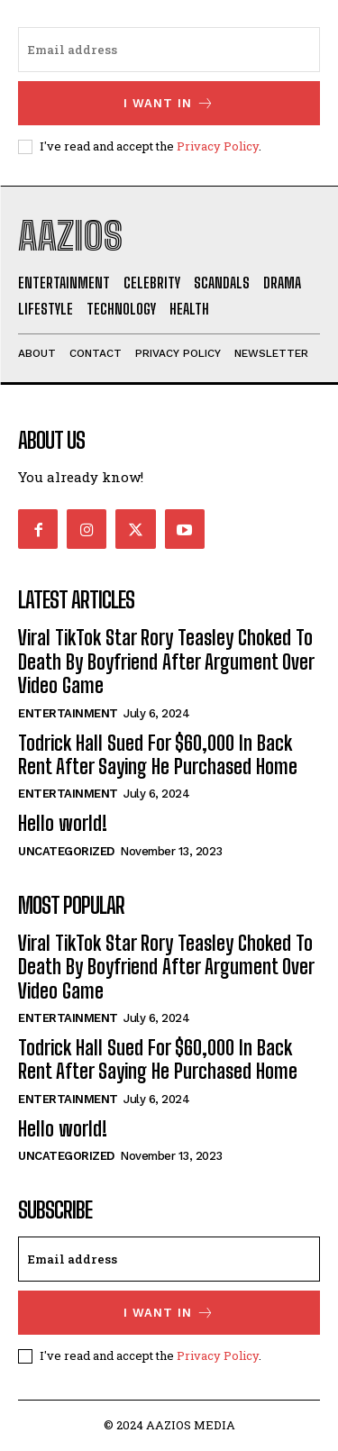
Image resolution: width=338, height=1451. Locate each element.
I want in (169, 103)
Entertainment (68, 713)
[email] (169, 49)
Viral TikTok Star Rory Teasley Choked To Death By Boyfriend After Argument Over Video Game (166, 661)
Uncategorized (66, 851)
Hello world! (62, 823)
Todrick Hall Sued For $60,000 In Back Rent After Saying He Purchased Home (157, 755)
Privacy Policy (218, 146)
